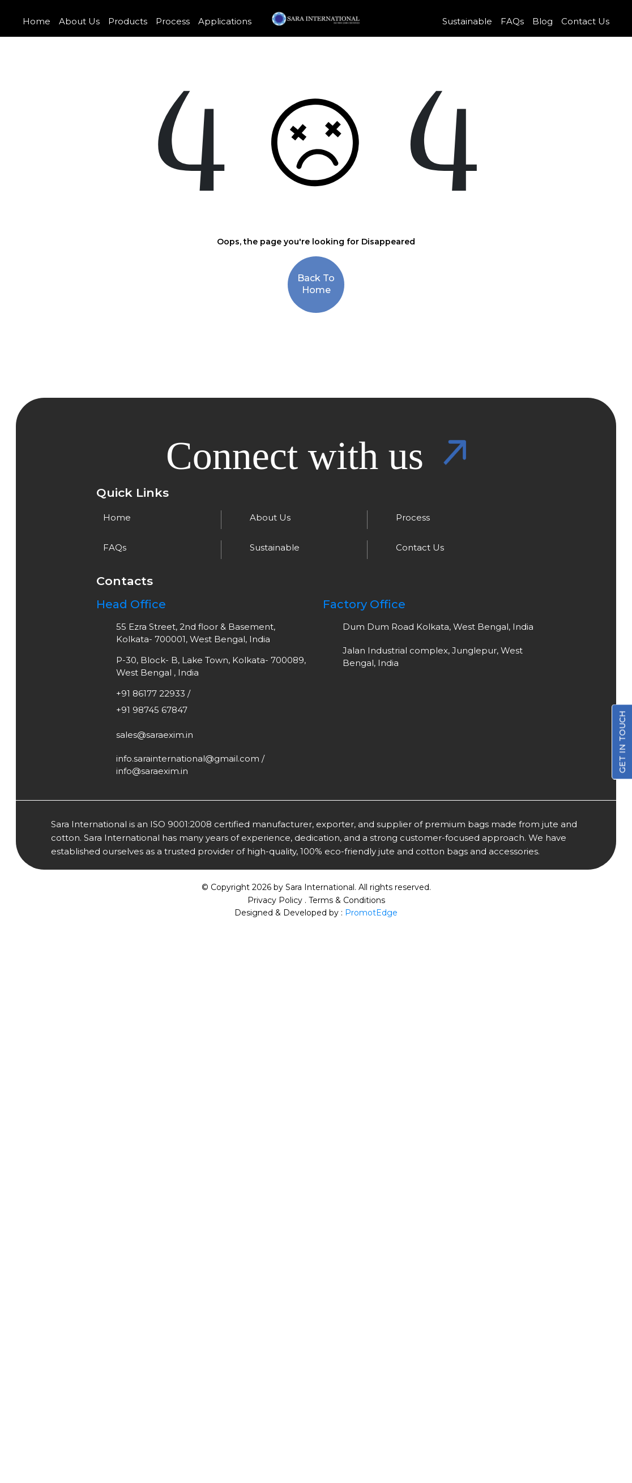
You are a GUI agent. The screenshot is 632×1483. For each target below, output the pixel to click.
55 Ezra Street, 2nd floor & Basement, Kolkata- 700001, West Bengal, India (195, 632)
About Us (79, 21)
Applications (224, 21)
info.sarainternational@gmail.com (187, 758)
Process (173, 21)
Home (36, 21)
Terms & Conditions (347, 900)
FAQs (512, 21)
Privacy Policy (274, 900)
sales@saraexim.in (154, 734)
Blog (542, 21)
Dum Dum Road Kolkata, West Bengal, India (438, 626)
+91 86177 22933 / (153, 693)
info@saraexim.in (152, 771)
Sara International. (319, 887)
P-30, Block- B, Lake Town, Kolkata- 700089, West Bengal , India (211, 666)
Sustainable (467, 21)
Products (127, 21)
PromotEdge (371, 912)
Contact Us (585, 21)
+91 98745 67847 (151, 709)
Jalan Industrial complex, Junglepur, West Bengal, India (433, 656)
